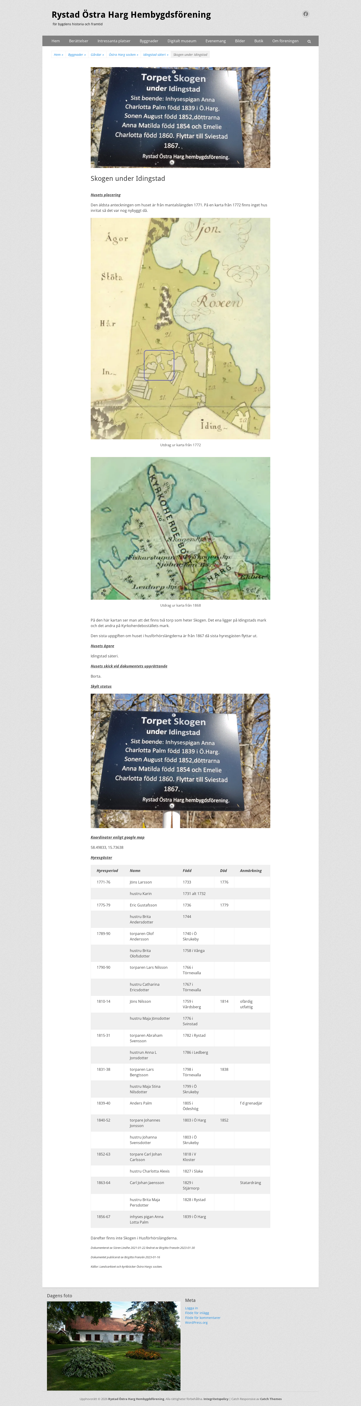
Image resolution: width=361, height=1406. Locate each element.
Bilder (240, 40)
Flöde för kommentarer (203, 1317)
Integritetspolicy (216, 1399)
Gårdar (97, 54)
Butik (258, 40)
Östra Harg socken (123, 54)
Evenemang (216, 40)
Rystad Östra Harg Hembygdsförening (131, 15)
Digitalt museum (182, 40)
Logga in (191, 1308)
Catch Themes (271, 1399)
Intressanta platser (114, 40)
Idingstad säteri (156, 54)
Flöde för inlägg (197, 1313)
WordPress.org (196, 1322)
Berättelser (78, 40)
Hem (56, 40)
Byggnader (149, 40)
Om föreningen (285, 40)
